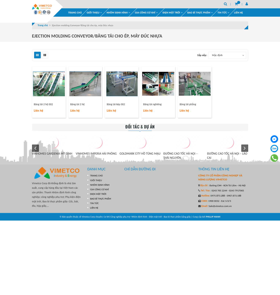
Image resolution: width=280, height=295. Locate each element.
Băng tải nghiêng (152, 104)
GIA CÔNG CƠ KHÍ (146, 12)
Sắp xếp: (202, 55)
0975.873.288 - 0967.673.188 (225, 195)
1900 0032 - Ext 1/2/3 (219, 201)
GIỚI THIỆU (94, 12)
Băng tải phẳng (188, 104)
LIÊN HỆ (238, 12)
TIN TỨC (94, 203)
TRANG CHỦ (75, 12)
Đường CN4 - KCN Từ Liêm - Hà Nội (227, 185)
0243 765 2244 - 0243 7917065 (227, 190)
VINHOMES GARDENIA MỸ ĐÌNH (59, 153)
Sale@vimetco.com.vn (220, 206)
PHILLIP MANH (213, 216)
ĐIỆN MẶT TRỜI (172, 12)
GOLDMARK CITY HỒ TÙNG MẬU (147, 153)
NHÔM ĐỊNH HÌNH (118, 12)
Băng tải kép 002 (116, 104)
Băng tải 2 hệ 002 (43, 104)
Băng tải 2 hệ (77, 104)
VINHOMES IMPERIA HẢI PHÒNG (103, 153)
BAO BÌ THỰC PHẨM (200, 12)
